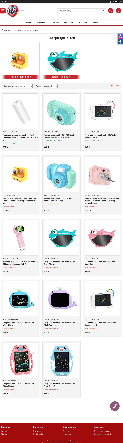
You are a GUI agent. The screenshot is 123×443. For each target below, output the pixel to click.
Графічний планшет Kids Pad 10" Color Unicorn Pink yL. (101, 136)
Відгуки (4, 434)
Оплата (95, 23)
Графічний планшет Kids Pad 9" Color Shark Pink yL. (59, 263)
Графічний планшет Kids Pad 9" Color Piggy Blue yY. (59, 385)
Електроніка (18, 30)
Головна (29, 23)
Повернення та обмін (102, 431)
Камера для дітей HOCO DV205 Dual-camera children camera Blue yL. (59, 136)
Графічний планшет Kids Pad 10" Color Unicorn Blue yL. (101, 324)
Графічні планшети (61, 76)
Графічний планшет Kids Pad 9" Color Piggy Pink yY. (18, 385)
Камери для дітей (20, 76)
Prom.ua (73, 441)
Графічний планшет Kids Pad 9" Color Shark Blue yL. (100, 263)
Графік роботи (39, 434)
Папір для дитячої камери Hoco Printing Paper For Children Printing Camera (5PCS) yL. (20, 137)
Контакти (68, 23)
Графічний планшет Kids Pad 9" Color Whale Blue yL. (18, 324)
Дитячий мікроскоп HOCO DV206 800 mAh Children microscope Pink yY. (20, 263)
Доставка (82, 23)
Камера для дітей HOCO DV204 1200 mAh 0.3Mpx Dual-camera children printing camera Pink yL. (102, 200)
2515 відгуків (117, 2)
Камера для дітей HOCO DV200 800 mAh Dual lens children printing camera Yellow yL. (19, 200)
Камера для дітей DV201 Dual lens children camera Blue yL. (58, 199)
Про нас (55, 23)
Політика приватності (102, 434)
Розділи (41, 23)
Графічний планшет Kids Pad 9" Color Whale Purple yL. (59, 324)
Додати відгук (118, 10)
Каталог (8, 30)
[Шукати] (103, 11)
